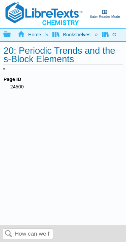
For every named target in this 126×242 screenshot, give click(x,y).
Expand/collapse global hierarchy (11, 35)
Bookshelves (72, 34)
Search (9, 234)
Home (29, 34)
